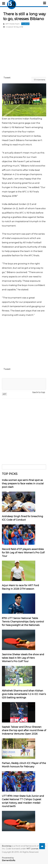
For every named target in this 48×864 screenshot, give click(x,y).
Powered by (8, 859)
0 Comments (40, 80)
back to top (39, 392)
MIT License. (33, 848)
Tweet (6, 77)
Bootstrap (7, 846)
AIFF (4, 394)
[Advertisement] (24, 52)
